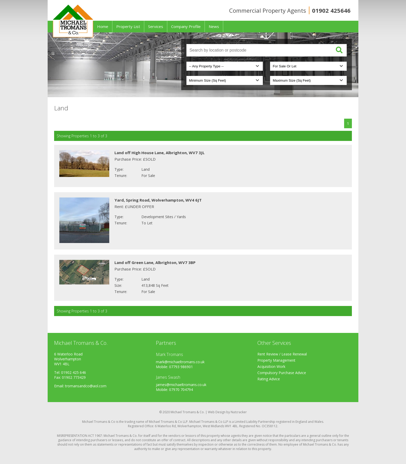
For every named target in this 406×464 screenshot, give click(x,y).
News (214, 26)
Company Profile (186, 26)
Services (155, 26)
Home (102, 26)
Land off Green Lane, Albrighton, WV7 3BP (154, 262)
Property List (128, 26)
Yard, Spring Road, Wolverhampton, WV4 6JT (158, 200)
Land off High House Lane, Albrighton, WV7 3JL (159, 152)
